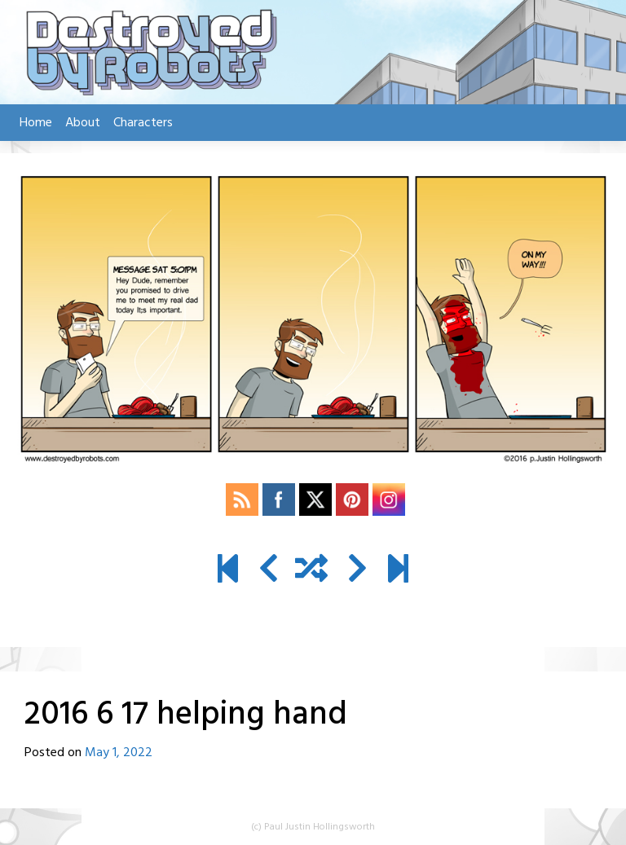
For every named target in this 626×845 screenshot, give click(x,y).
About (82, 123)
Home (36, 123)
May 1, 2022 (118, 753)
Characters (143, 123)
